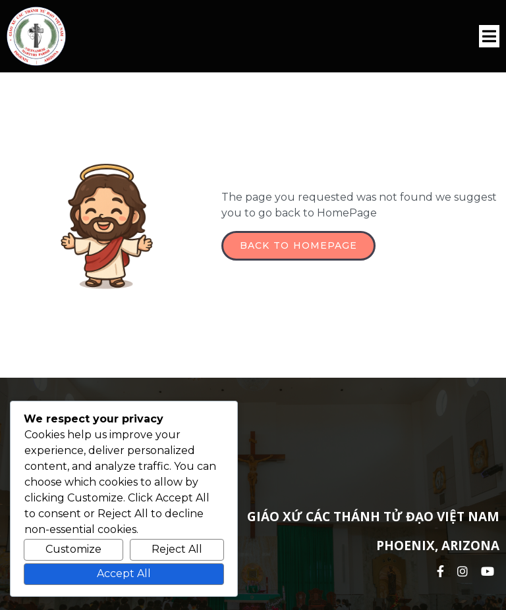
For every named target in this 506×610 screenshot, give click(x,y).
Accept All (124, 573)
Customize (73, 549)
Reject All (177, 549)
